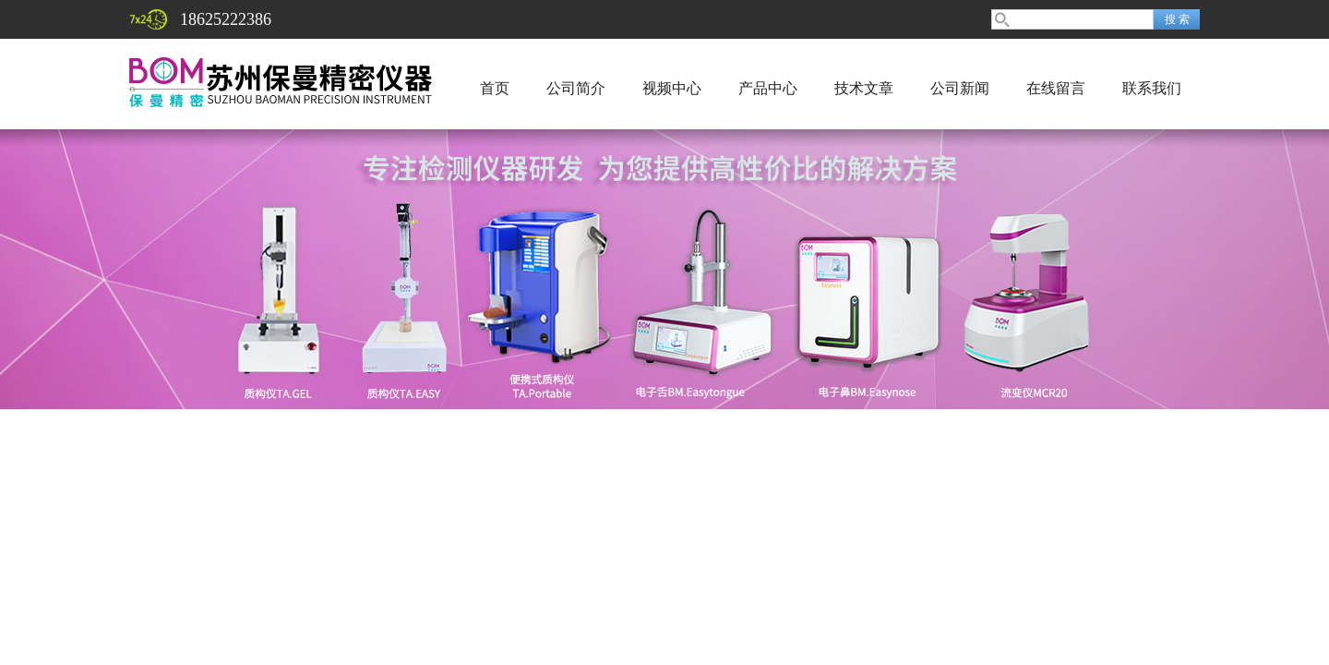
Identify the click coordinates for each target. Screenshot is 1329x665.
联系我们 (1151, 88)
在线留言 (1055, 88)
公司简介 (575, 88)
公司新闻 (959, 88)
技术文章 (863, 88)
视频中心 (671, 88)
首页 (494, 88)
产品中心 (767, 88)
